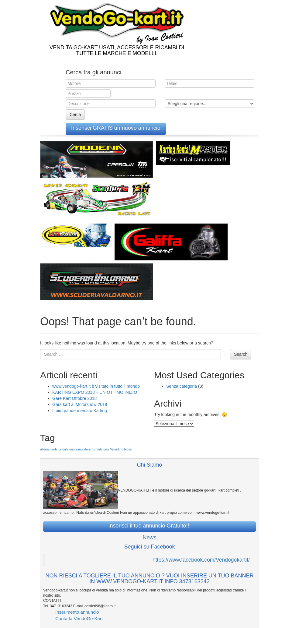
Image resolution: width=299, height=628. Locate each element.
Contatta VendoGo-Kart (79, 618)
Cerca (75, 114)
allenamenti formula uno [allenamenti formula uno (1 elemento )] (57, 449)
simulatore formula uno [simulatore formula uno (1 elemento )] (92, 449)
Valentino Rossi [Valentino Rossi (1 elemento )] (121, 449)
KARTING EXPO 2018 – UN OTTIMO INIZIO (94, 392)
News (149, 538)
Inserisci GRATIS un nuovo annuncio (115, 128)
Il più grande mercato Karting (79, 410)
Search (240, 354)
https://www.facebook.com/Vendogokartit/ (201, 560)
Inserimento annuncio (77, 612)
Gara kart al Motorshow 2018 (79, 404)
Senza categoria (181, 386)
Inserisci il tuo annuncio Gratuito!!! (149, 526)
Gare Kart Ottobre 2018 (74, 398)
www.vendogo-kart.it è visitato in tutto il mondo (96, 386)
